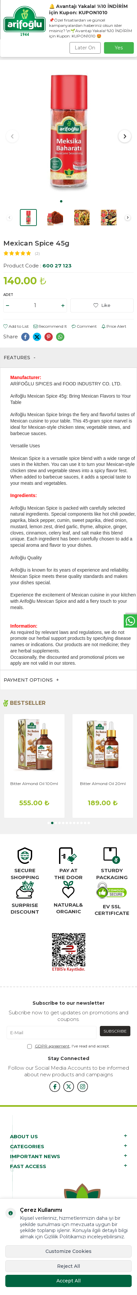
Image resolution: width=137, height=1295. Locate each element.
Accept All (68, 1281)
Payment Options (31, 680)
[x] (68, 1086)
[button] (61, 201)
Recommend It (50, 326)
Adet (8, 295)
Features (19, 358)
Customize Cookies (68, 1251)
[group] (68, 132)
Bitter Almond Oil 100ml (34, 783)
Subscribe (115, 1031)
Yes (119, 48)
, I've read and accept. (68, 1046)
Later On (85, 48)
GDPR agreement (52, 1045)
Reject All (68, 1266)
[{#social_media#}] (54, 1086)
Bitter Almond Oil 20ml (103, 783)
